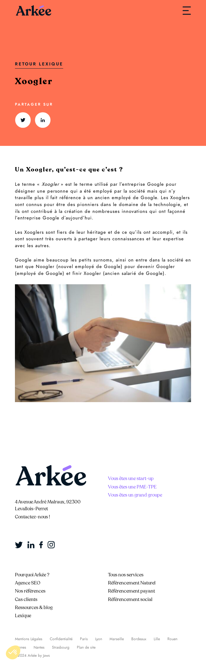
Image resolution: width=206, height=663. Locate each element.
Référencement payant (131, 591)
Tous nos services (125, 575)
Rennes (20, 647)
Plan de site (86, 647)
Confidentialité (61, 639)
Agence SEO (27, 583)
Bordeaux (138, 639)
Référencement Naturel (132, 583)
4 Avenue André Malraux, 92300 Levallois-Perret (48, 505)
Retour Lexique (39, 64)
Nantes (39, 647)
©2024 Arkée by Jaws (32, 655)
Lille (157, 639)
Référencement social (130, 599)
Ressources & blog (34, 607)
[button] (13, 652)
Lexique (23, 616)
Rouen (172, 639)
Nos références (30, 591)
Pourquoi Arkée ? (32, 575)
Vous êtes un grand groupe (135, 495)
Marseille (117, 639)
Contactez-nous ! (32, 517)
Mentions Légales (28, 639)
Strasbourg (60, 647)
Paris (84, 639)
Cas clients (26, 599)
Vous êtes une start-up (131, 478)
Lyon (98, 639)
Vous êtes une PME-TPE (132, 487)
